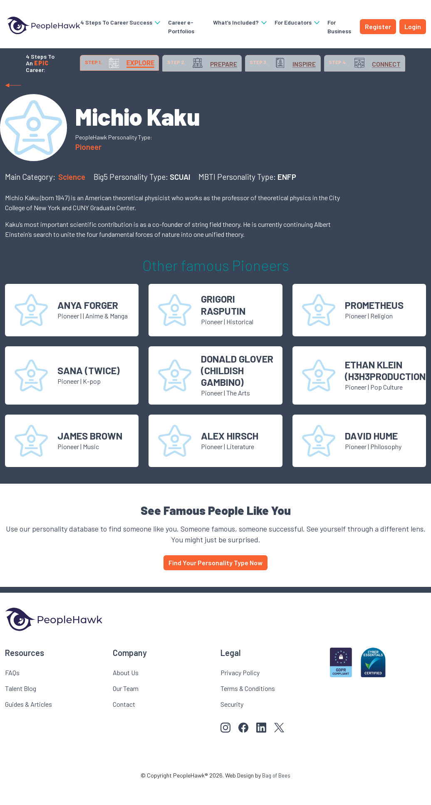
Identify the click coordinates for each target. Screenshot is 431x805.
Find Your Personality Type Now (215, 583)
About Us (126, 693)
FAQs (12, 693)
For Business (337, 27)
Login (412, 26)
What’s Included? (238, 22)
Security (231, 724)
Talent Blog (20, 709)
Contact (124, 724)
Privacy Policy (240, 693)
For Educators (295, 22)
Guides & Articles (28, 724)
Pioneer (88, 167)
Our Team (126, 709)
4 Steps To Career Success (115, 22)
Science (72, 197)
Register (378, 26)
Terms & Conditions (247, 709)
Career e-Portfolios (176, 27)
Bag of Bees (276, 795)
